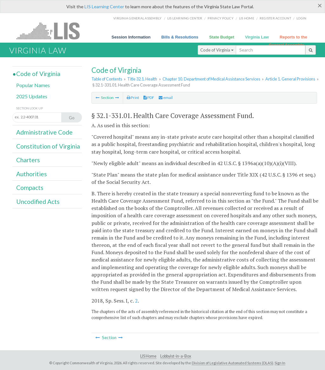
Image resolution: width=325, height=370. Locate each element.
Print (133, 97)
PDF (148, 97)
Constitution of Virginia (48, 146)
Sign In (280, 363)
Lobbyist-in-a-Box (175, 356)
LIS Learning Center (104, 6)
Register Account (275, 18)
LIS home (246, 18)
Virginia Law (257, 37)
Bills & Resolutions (179, 37)
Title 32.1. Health (142, 78)
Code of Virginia (217, 49)
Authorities (31, 174)
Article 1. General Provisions (290, 78)
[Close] (319, 5)
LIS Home (148, 356)
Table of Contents (106, 78)
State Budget (221, 37)
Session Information (130, 37)
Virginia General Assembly (137, 18)
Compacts (29, 187)
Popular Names (33, 85)
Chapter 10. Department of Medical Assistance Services (211, 78)
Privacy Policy (221, 18)
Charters (28, 160)
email (166, 97)
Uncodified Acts (38, 201)
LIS (51, 30)
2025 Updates (31, 96)
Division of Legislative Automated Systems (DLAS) (232, 363)
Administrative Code (44, 132)
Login (301, 18)
